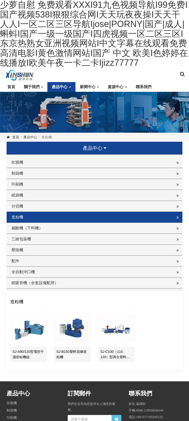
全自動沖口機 (23, 272)
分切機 (17, 206)
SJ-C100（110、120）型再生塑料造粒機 (115, 355)
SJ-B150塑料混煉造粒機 (71, 354)
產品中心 (61, 87)
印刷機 (17, 184)
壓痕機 (17, 250)
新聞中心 (89, 87)
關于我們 (33, 87)
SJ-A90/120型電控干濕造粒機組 (28, 354)
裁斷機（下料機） (27, 228)
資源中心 (117, 87)
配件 (15, 261)
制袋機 (17, 173)
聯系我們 (143, 87)
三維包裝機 (21, 239)
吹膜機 (17, 162)
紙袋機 (17, 195)
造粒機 (17, 217)
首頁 (11, 87)
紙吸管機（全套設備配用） (34, 283)
